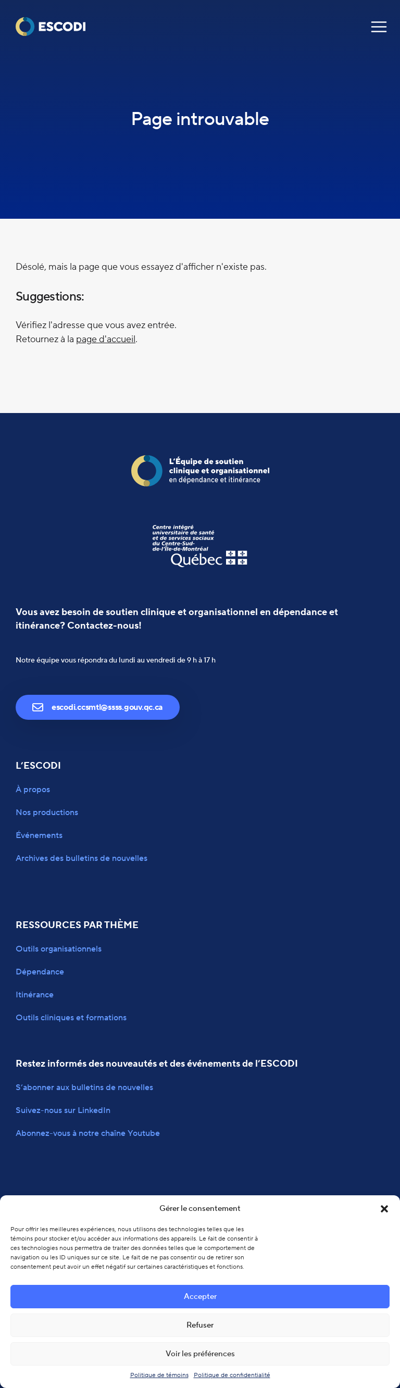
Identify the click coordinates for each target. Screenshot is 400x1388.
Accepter (200, 1297)
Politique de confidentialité (232, 1375)
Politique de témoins (159, 1375)
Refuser (200, 1325)
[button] (384, 1209)
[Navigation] (379, 27)
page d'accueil (105, 339)
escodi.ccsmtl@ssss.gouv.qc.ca (97, 707)
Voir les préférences (200, 1354)
